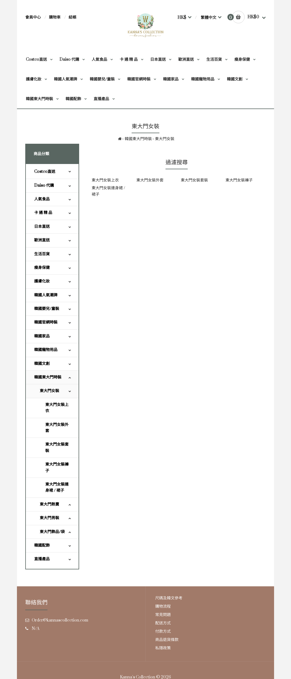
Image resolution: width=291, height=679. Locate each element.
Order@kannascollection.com (60, 620)
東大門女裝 (164, 139)
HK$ (181, 17)
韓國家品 (42, 336)
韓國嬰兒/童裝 (46, 308)
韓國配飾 (42, 545)
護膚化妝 (42, 281)
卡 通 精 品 (43, 212)
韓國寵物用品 (45, 349)
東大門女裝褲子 (57, 467)
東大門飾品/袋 (52, 531)
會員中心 (33, 17)
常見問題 (163, 614)
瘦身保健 (42, 267)
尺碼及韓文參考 (168, 598)
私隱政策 (163, 648)
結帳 (72, 17)
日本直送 (42, 226)
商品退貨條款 (167, 639)
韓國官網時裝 (45, 322)
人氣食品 (42, 199)
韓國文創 (42, 363)
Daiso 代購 (44, 185)
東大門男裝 (49, 518)
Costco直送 (44, 171)
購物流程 (163, 606)
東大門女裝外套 (57, 427)
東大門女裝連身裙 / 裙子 (57, 487)
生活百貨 (42, 254)
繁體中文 (208, 17)
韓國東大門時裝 (138, 139)
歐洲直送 (42, 240)
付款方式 (163, 631)
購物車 (55, 17)
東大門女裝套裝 (57, 447)
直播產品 (42, 559)
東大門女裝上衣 (57, 407)
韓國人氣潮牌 (45, 295)
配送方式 (163, 623)
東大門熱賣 (49, 504)
